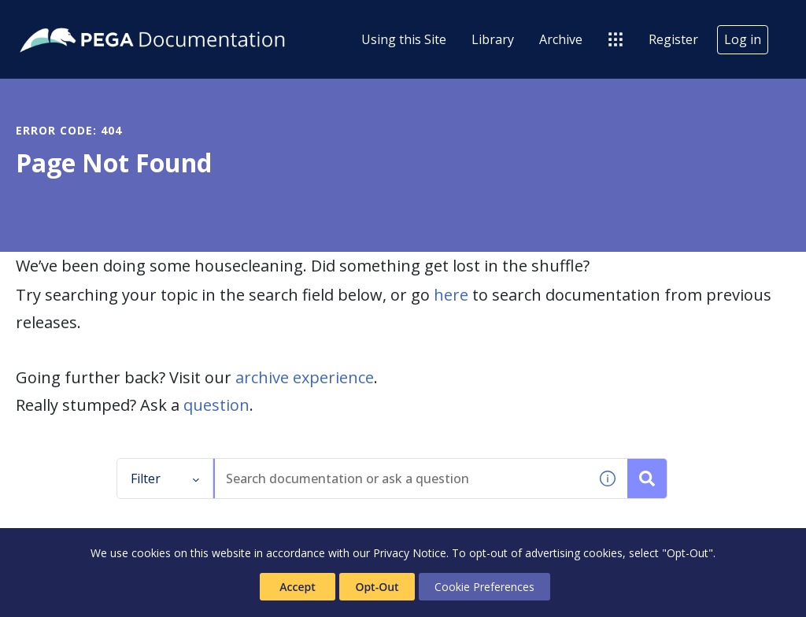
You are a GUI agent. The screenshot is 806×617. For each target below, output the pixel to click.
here (451, 294)
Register (673, 39)
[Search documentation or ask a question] (647, 478)
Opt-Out (376, 586)
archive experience (304, 377)
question (216, 405)
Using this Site (403, 39)
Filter (165, 478)
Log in (742, 39)
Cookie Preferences (484, 586)
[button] (607, 478)
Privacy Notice (409, 552)
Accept (297, 586)
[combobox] (401, 478)
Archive (560, 39)
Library (492, 39)
